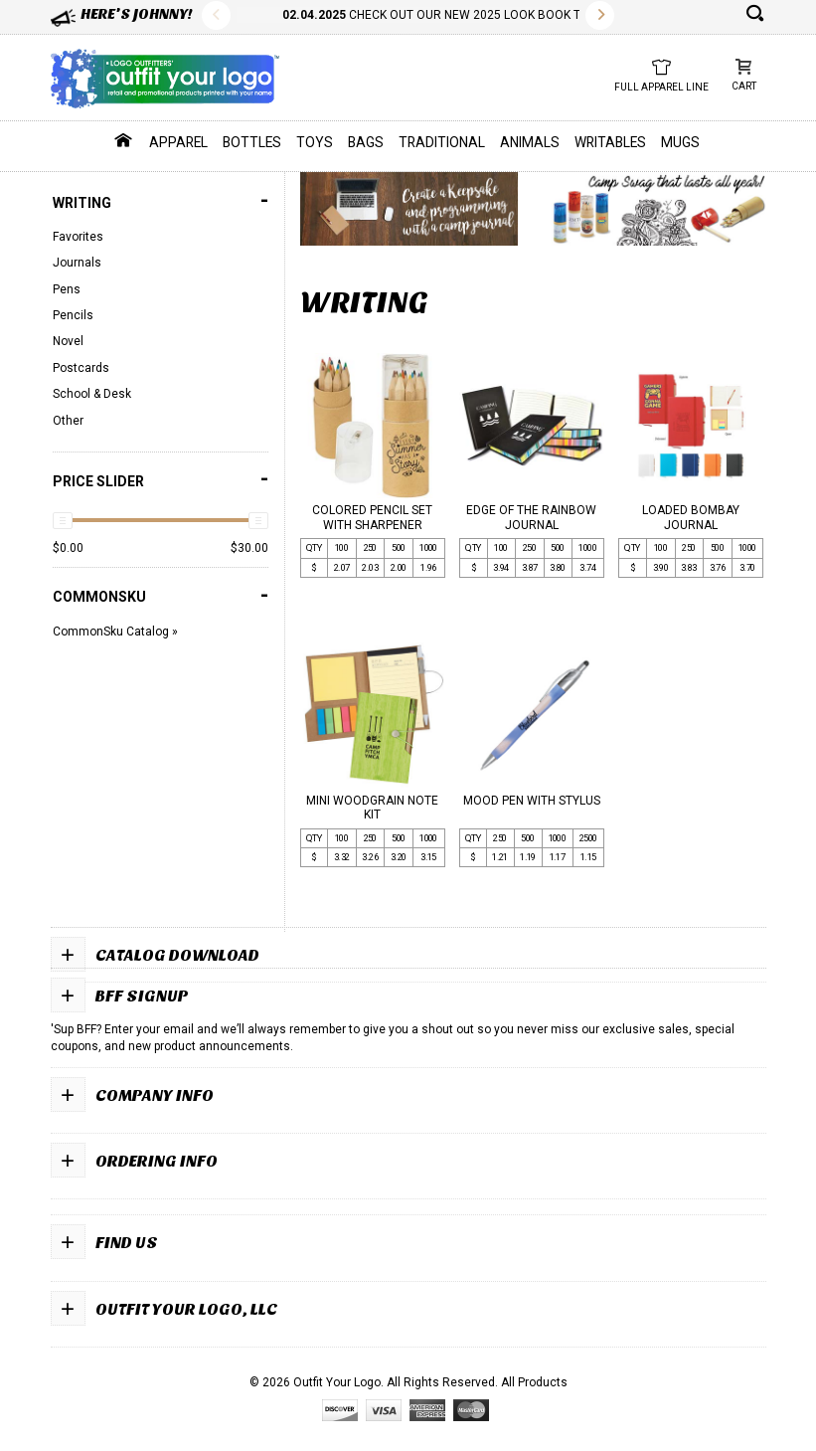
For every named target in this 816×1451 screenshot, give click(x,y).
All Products (534, 1382)
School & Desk (92, 394)
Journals (77, 263)
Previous (216, 15)
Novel (68, 341)
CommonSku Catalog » (115, 631)
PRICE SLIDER (160, 478)
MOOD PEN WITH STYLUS (531, 801)
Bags (366, 142)
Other (68, 421)
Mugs (680, 142)
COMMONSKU (160, 595)
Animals (530, 142)
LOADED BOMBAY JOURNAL (690, 517)
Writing (160, 200)
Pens (67, 289)
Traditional (442, 142)
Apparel (178, 142)
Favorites (78, 237)
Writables (610, 142)
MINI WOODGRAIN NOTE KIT (372, 807)
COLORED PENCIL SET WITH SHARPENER (372, 517)
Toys (314, 142)
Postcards (81, 368)
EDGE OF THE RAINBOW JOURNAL (531, 517)
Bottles (252, 142)
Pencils (73, 315)
